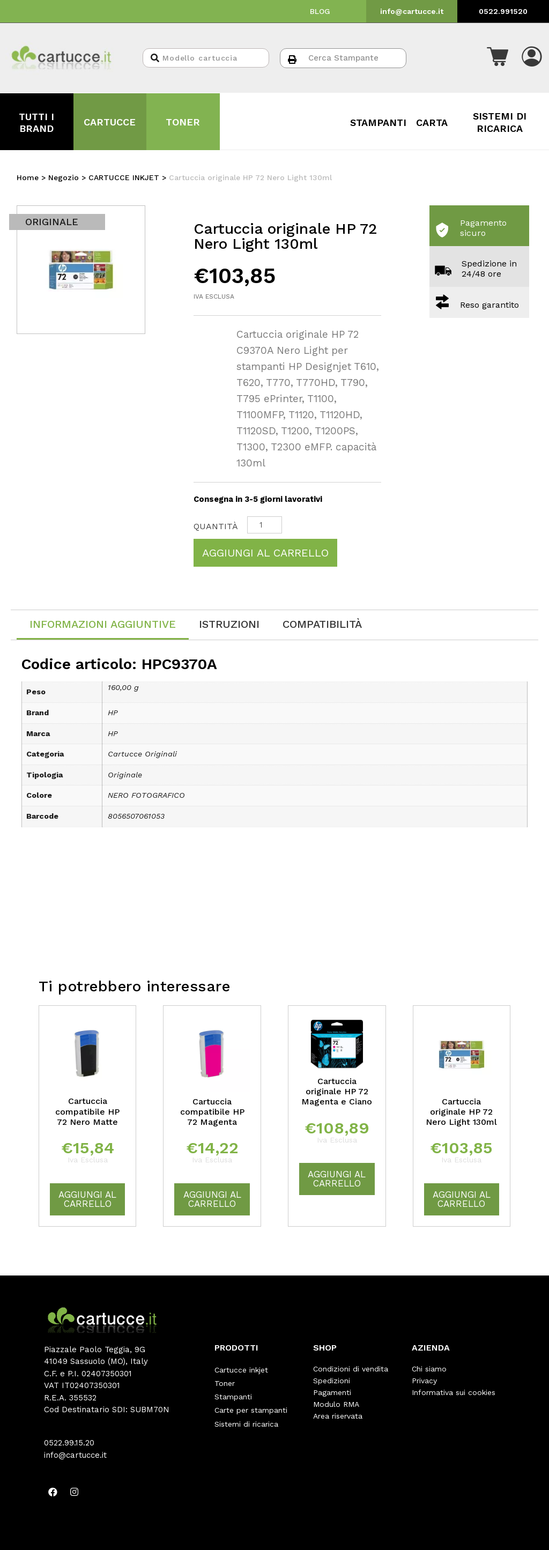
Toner (224, 1380)
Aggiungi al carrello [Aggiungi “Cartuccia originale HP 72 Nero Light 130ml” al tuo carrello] (462, 1199)
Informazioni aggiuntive (102, 624)
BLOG (320, 11)
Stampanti (233, 1392)
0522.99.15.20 (69, 1443)
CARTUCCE (110, 122)
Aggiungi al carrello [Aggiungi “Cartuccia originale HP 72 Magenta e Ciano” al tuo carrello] (337, 1179)
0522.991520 (503, 11)
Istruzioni (229, 624)
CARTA (432, 122)
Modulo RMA (336, 1404)
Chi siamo (429, 1368)
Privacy (424, 1380)
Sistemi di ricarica (246, 1416)
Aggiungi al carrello (265, 552)
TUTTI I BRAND (36, 122)
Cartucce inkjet (241, 1368)
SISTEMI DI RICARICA (499, 122)
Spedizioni (331, 1380)
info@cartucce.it (411, 11)
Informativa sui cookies (453, 1392)
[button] (497, 58)
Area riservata (337, 1416)
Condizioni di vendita (350, 1368)
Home (28, 177)
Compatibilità (322, 624)
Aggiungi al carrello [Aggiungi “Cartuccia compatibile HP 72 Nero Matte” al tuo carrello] (87, 1199)
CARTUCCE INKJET (123, 177)
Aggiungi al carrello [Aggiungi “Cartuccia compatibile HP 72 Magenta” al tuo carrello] (212, 1199)
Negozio (63, 177)
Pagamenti (332, 1392)
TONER (183, 122)
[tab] (103, 625)
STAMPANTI (378, 122)
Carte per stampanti (250, 1404)
